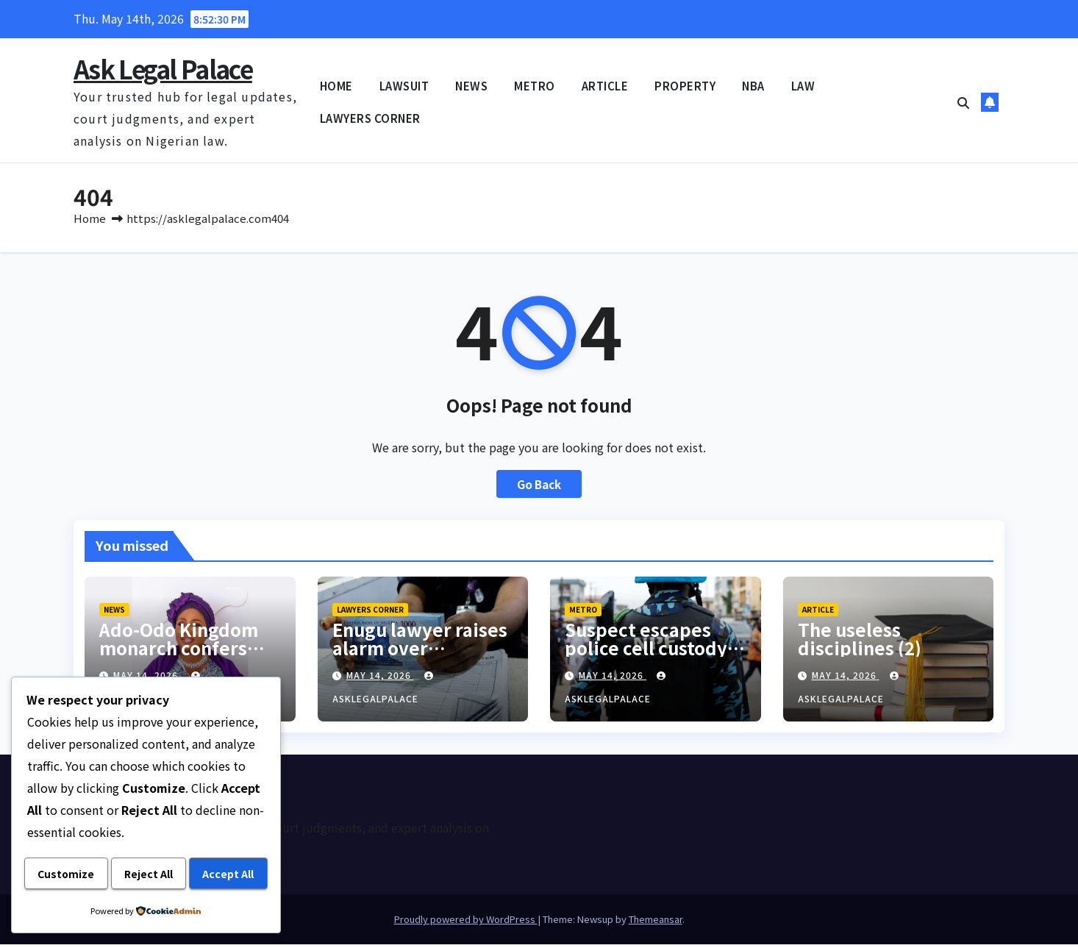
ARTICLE (605, 85)
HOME (336, 85)
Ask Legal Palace (163, 69)
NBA (753, 85)
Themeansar (655, 923)
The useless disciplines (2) (859, 642)
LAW (803, 85)
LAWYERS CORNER (370, 118)
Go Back (539, 487)
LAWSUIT (404, 85)
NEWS (471, 85)
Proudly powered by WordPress (466, 923)
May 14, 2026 (380, 678)
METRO (534, 85)
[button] (963, 102)
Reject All (209, 838)
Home (90, 221)
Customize (86, 838)
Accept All (145, 874)
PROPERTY (684, 85)
